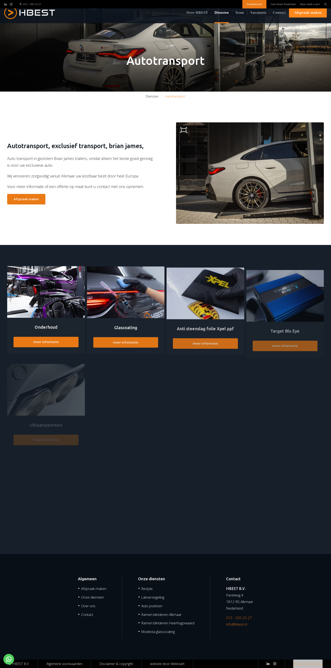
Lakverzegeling (152, 597)
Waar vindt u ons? (310, 4)
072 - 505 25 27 (30, 4)
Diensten (221, 19)
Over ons (88, 605)
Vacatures (258, 19)
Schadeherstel (254, 4)
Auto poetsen (151, 605)
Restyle (147, 588)
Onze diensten (92, 597)
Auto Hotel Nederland (283, 4)
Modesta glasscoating (158, 631)
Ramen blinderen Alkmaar (161, 614)
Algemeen (87, 578)
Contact (279, 19)
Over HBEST (197, 19)
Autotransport (175, 96)
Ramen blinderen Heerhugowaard (167, 623)
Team (239, 19)
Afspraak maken (308, 19)
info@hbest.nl (236, 624)
